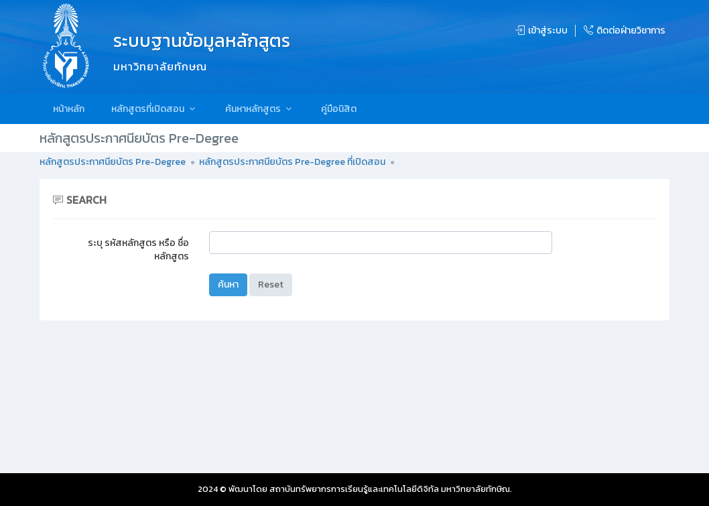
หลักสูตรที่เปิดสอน (154, 109)
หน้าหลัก (68, 109)
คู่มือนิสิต (339, 109)
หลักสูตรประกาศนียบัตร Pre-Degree (113, 162)
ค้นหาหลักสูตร (260, 109)
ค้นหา (228, 284)
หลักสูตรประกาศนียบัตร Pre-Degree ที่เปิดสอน (292, 162)
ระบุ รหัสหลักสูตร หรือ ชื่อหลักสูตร (138, 249)
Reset (270, 284)
